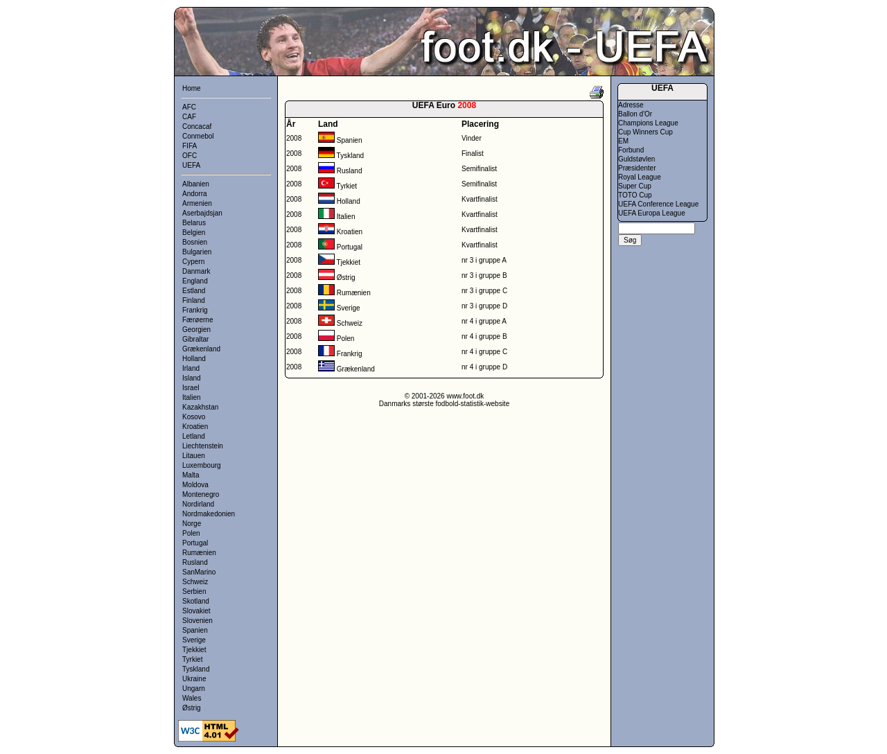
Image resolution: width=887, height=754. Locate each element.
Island (191, 378)
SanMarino (199, 572)
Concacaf (196, 126)
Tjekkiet (194, 650)
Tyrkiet (192, 659)
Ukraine (194, 679)
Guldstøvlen (636, 159)
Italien (191, 397)
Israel (190, 388)
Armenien (197, 203)
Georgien (196, 329)
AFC (189, 107)
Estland (193, 291)
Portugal (195, 543)
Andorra (194, 194)
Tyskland (195, 669)
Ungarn (193, 688)
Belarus (194, 223)
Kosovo (193, 417)
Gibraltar (195, 339)
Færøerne (197, 320)
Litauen (193, 455)
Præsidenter (637, 168)
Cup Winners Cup (645, 132)
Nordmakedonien (208, 514)
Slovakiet (196, 611)
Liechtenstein (202, 446)
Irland (191, 368)
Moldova (195, 485)
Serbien (194, 591)
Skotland (195, 601)
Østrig (191, 708)
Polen (191, 533)
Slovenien (197, 620)
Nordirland (198, 504)
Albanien (195, 184)
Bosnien (194, 242)
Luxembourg (201, 465)
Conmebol (198, 136)
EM (623, 141)
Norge (191, 523)
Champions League (648, 123)
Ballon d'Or (635, 114)
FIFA (189, 146)
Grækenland (201, 349)
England (195, 281)
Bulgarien (196, 252)
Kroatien (195, 426)
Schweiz (195, 582)
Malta (190, 475)
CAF (189, 117)
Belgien (193, 232)
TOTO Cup (635, 195)
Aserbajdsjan (202, 213)
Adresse (631, 105)
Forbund (631, 150)
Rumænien (199, 552)
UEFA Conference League (658, 204)
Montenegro (200, 494)
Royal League (639, 177)
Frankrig (195, 310)
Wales (191, 698)
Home (191, 88)
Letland (193, 436)
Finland (193, 300)
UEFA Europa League (651, 213)
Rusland (195, 562)
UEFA (191, 165)
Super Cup (634, 186)
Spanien (195, 630)
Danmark (196, 271)
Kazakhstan (200, 407)
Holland (194, 358)
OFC (189, 155)
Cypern (193, 261)
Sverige (194, 640)
